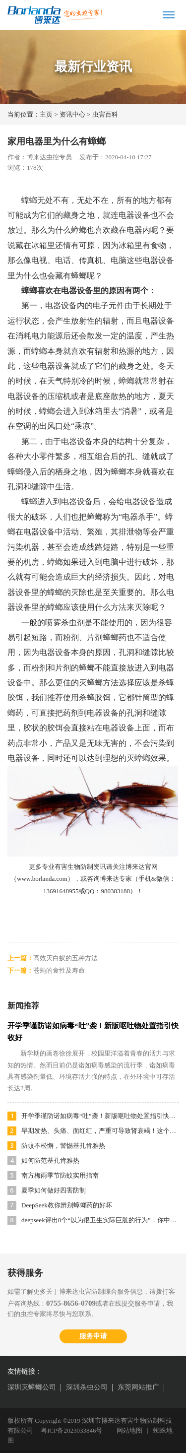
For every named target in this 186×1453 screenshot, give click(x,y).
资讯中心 (72, 114)
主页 (46, 114)
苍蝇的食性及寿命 (59, 970)
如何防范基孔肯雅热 (50, 1160)
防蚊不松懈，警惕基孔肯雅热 (63, 1145)
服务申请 (93, 1336)
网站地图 (129, 1430)
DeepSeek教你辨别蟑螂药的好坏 (66, 1205)
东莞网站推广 (138, 1387)
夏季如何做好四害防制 (53, 1190)
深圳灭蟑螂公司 (31, 1387)
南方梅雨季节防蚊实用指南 (60, 1175)
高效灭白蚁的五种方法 (65, 958)
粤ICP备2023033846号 (71, 1430)
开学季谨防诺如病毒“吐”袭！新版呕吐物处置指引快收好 (100, 1116)
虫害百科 (105, 114)
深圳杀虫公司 (87, 1387)
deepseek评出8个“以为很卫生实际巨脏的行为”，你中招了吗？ (100, 1220)
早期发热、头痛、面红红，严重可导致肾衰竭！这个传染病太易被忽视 (100, 1130)
